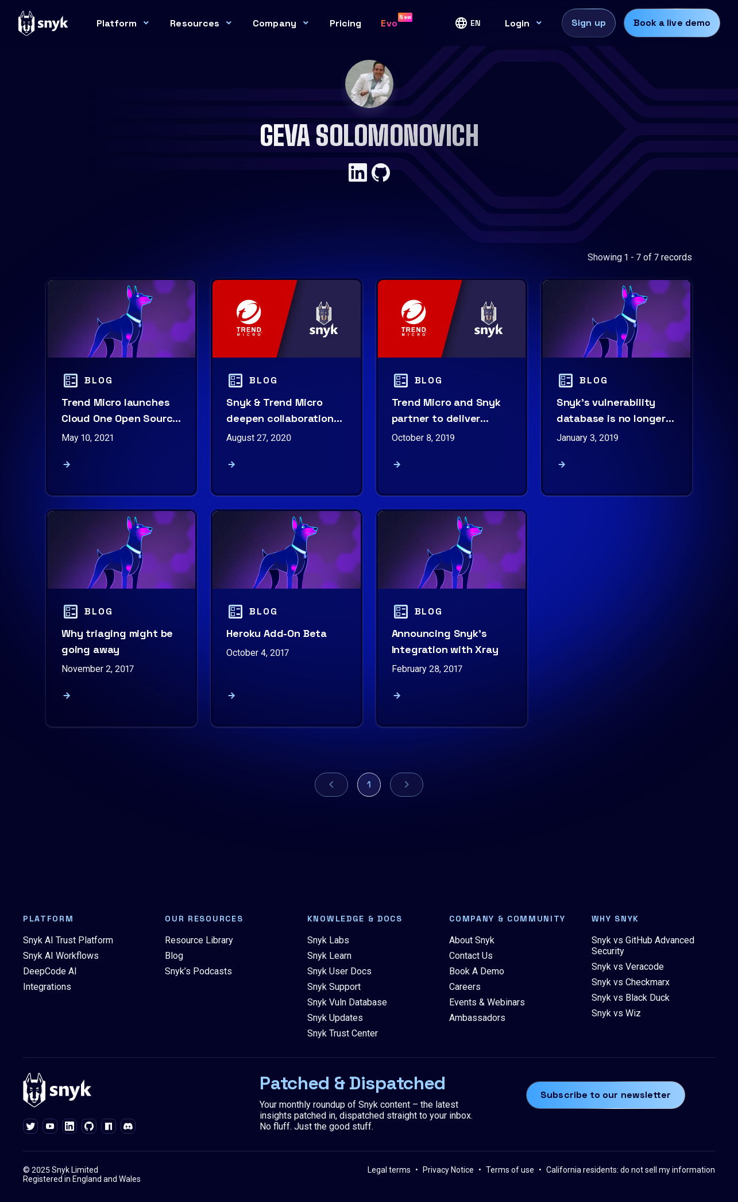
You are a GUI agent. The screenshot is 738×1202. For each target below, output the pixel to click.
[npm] (108, 1127)
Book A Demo (476, 971)
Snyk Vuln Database (347, 1002)
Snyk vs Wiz (616, 1013)
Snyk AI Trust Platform (68, 940)
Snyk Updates (335, 1017)
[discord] (128, 1127)
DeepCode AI (50, 971)
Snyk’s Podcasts (198, 971)
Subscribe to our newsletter (605, 1095)
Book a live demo (671, 23)
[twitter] (30, 1127)
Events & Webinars (487, 1002)
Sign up (588, 23)
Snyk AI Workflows (61, 955)
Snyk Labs (328, 940)
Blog (174, 955)
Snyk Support (334, 986)
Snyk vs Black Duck (631, 997)
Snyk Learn (329, 955)
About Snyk (471, 940)
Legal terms (389, 1169)
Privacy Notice (448, 1169)
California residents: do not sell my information (630, 1169)
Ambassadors (477, 1017)
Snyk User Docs (339, 971)
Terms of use (510, 1169)
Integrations (47, 986)
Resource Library (199, 940)
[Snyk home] (43, 23)
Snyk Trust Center (342, 1033)
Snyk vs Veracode (628, 966)
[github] (89, 1127)
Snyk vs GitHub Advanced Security (643, 946)
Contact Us (471, 955)
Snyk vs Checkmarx (631, 982)
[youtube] (49, 1127)
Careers (465, 986)
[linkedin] (69, 1127)
